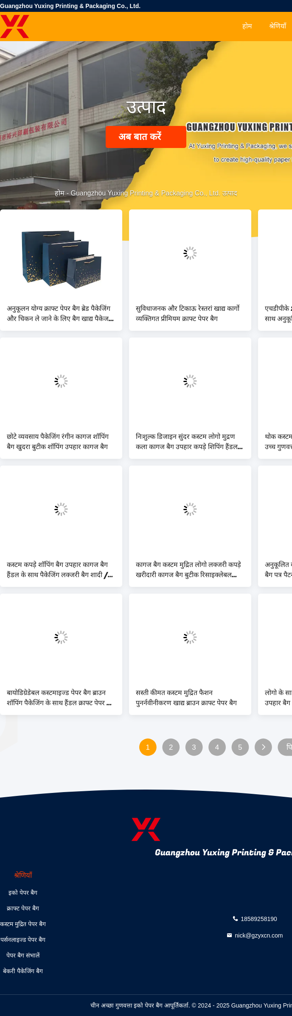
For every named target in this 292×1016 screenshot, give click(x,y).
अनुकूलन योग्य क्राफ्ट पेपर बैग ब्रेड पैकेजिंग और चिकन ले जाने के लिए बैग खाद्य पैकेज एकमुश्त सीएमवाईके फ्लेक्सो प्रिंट (58, 314)
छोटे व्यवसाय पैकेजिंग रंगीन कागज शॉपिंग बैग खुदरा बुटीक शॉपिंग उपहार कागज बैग (58, 442)
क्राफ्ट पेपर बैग (23, 908)
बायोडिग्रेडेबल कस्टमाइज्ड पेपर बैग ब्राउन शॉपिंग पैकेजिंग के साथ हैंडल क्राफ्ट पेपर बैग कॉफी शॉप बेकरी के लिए (60, 698)
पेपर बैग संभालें (22, 955)
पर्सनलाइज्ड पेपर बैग (22, 939)
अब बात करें (146, 136)
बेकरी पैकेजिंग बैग (23, 971)
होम (247, 26)
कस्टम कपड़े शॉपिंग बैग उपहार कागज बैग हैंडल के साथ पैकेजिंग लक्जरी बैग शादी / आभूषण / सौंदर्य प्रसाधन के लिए (57, 570)
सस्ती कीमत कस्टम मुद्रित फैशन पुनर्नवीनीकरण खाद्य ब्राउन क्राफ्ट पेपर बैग (186, 698)
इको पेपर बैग (22, 892)
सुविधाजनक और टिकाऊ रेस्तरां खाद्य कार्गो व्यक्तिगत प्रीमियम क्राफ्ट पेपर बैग (187, 314)
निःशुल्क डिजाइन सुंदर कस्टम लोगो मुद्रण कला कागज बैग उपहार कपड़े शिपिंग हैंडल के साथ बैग (190, 442)
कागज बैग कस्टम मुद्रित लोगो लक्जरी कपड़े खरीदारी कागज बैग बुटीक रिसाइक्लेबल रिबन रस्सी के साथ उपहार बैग (188, 570)
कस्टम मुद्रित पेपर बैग (23, 924)
